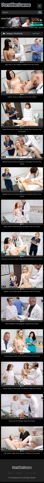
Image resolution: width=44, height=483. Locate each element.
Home (10, 473)
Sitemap (19, 473)
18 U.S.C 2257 (31, 473)
